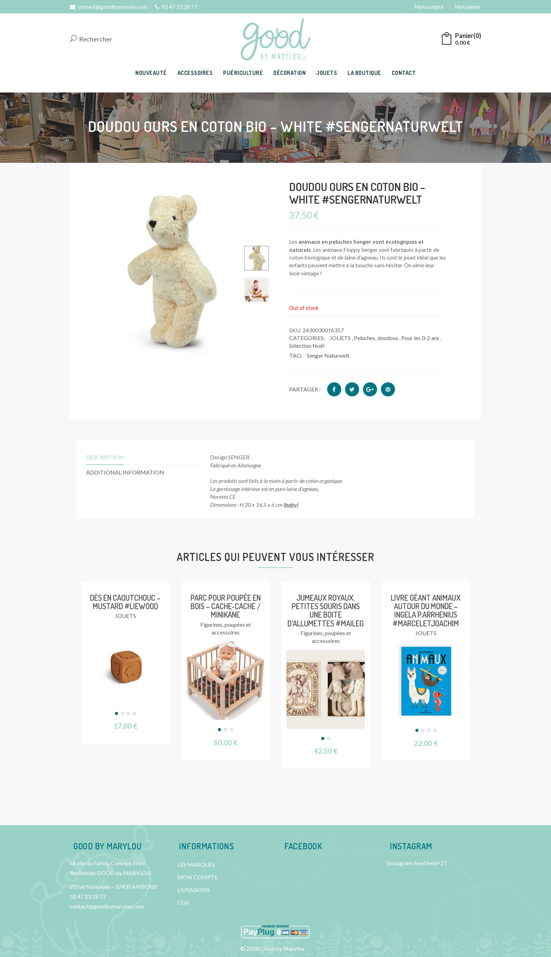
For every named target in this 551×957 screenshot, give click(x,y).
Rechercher (91, 39)
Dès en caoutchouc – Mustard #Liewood (125, 602)
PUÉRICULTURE (243, 72)
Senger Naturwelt (328, 355)
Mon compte (428, 7)
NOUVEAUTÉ (151, 72)
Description (105, 457)
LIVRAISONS (193, 889)
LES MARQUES (196, 864)
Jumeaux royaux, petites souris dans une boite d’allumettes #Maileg (325, 610)
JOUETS (326, 72)
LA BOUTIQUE (364, 72)
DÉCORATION (289, 72)
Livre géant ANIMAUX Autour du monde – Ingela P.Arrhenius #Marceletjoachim (426, 610)
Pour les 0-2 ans (420, 337)
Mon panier (467, 7)
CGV (183, 902)
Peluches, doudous (376, 337)
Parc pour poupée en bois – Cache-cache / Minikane (225, 606)
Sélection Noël (306, 345)
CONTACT (404, 72)
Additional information (125, 472)
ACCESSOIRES (195, 72)
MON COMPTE (197, 877)
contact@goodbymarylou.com (109, 7)
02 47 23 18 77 (176, 7)
